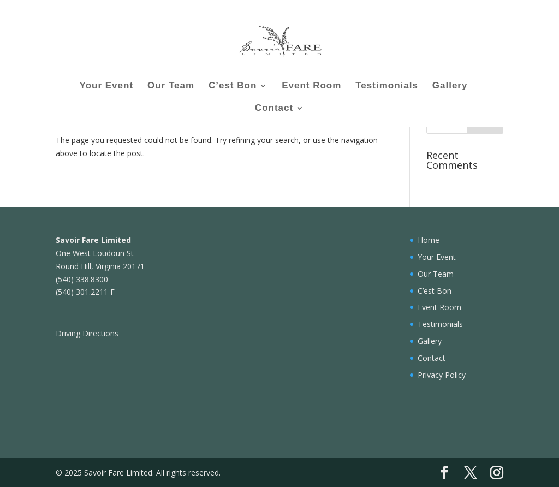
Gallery (450, 86)
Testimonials (386, 86)
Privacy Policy (442, 375)
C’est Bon (233, 86)
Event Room (311, 86)
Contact (274, 108)
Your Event (106, 86)
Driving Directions (87, 333)
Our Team (170, 86)
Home (428, 240)
